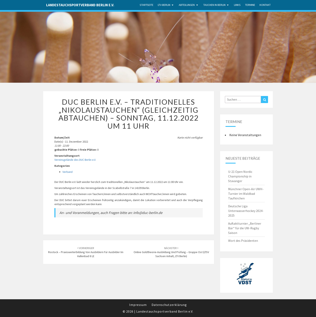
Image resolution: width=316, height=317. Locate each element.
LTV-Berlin (164, 5)
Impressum (138, 305)
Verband (67, 172)
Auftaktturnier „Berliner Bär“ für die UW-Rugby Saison (244, 228)
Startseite (146, 5)
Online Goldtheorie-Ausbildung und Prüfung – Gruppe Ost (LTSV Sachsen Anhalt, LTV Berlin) (171, 252)
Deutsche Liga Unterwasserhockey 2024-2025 (246, 210)
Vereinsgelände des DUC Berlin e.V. (75, 160)
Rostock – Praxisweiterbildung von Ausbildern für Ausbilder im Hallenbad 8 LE (85, 252)
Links (237, 5)
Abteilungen (187, 5)
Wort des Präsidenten (243, 241)
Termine (250, 5)
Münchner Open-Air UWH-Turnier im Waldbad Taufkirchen (246, 193)
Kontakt (265, 5)
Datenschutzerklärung (169, 305)
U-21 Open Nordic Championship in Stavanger (240, 176)
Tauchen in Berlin (214, 5)
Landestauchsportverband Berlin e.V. (80, 5)
